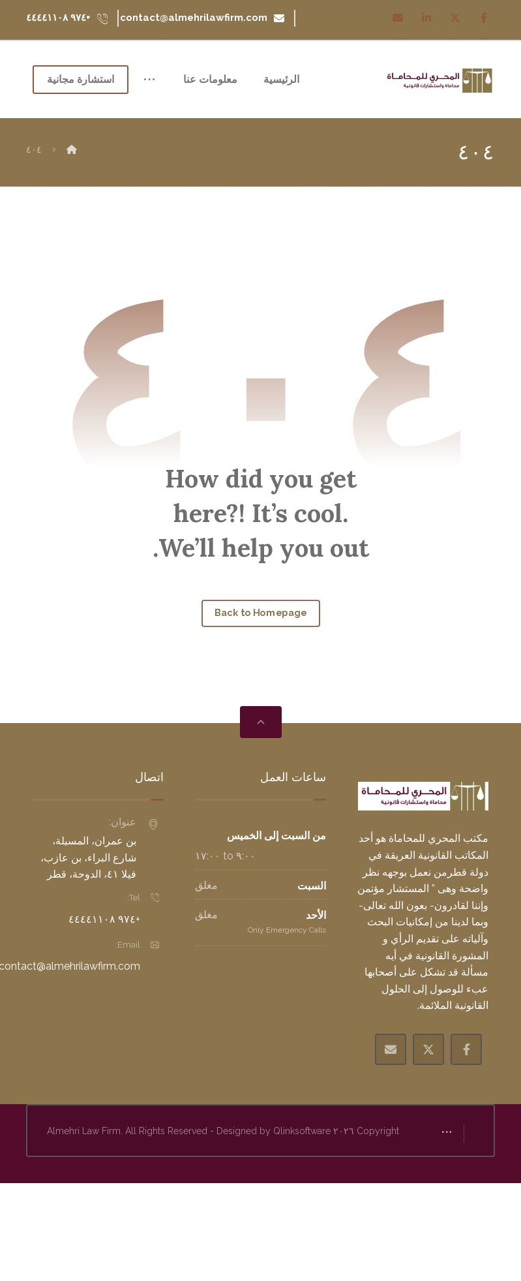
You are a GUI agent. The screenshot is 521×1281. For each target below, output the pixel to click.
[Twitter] (455, 18)
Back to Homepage (260, 658)
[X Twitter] (428, 1095)
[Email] (398, 18)
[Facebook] (484, 18)
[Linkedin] (426, 18)
